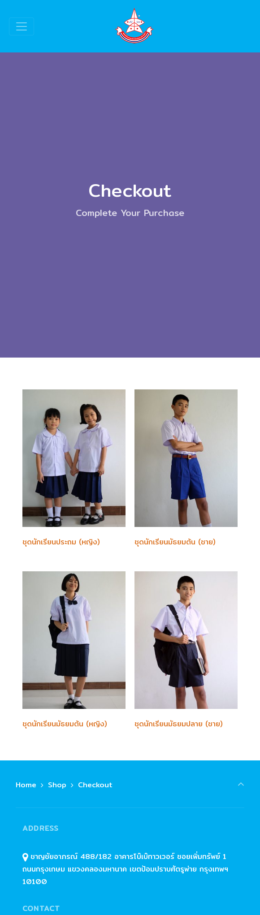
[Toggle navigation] (21, 26)
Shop (57, 784)
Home (26, 784)
